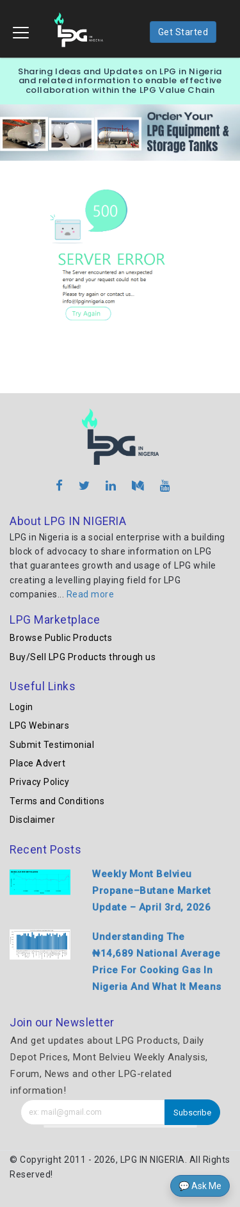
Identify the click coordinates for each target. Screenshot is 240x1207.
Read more (91, 594)
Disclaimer (32, 819)
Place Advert (37, 763)
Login (21, 707)
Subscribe (192, 1112)
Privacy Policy (39, 782)
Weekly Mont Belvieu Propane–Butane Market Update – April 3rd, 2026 (151, 890)
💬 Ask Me (200, 1186)
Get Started (183, 32)
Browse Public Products (61, 638)
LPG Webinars (39, 725)
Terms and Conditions (57, 801)
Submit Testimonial (52, 745)
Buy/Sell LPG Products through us (83, 657)
